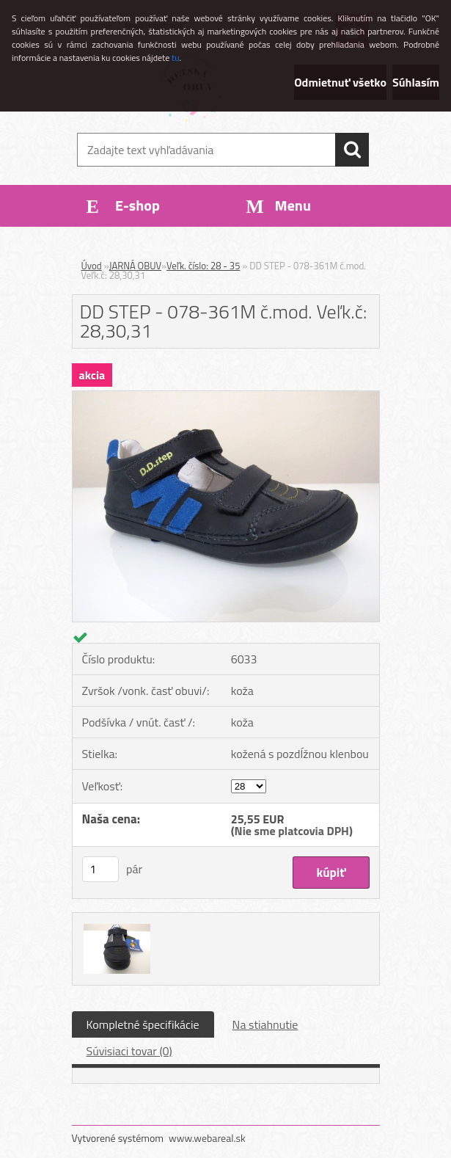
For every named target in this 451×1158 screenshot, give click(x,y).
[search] (352, 150)
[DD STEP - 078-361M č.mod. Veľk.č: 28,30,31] (226, 397)
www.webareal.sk (207, 1138)
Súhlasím (415, 82)
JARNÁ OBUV (135, 265)
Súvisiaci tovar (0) (129, 1051)
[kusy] (100, 869)
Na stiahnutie (265, 1024)
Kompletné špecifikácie (143, 1024)
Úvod (91, 265)
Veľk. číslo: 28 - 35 (203, 265)
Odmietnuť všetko (340, 82)
